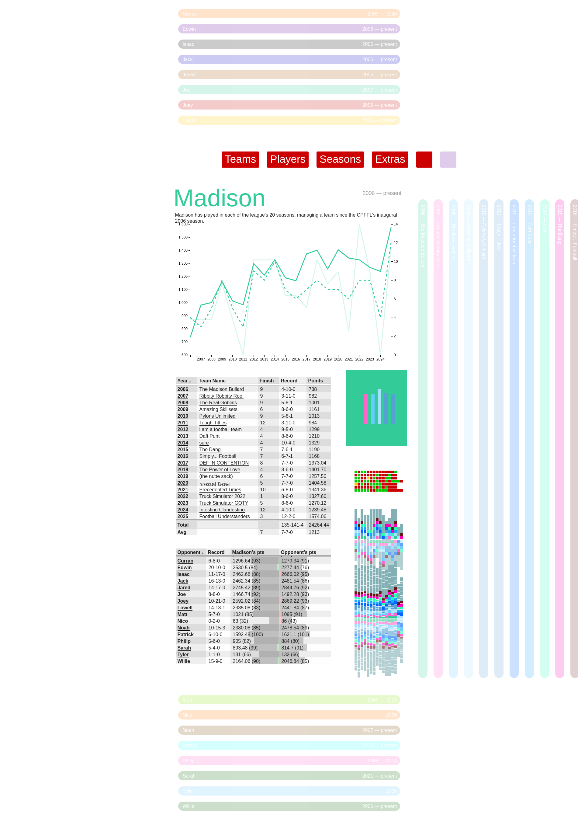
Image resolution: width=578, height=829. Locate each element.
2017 (183, 462)
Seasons (340, 159)
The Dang (210, 449)
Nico (183, 621)
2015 (183, 449)
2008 (183, 402)
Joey (183, 601)
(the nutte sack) (216, 476)
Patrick (186, 634)
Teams (240, 159)
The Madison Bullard (221, 389)
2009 (183, 409)
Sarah (184, 647)
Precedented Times (220, 489)
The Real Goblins (218, 402)
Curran (185, 560)
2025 (183, 516)
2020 (183, 483)
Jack (183, 580)
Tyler (183, 654)
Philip (184, 641)
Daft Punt (209, 436)
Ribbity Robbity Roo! (221, 396)
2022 (183, 496)
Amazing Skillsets (218, 409)
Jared (184, 587)
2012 (183, 429)
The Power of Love (219, 469)
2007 (183, 396)
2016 (183, 456)
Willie (184, 661)
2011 (183, 422)
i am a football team (220, 429)
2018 (183, 469)
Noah (184, 627)
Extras (390, 159)
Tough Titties (213, 422)
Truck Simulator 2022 (222, 496)
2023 (183, 503)
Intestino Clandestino (222, 509)
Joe (182, 594)
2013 (183, 436)
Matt (183, 614)
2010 (183, 416)
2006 (368, 193)
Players (288, 159)
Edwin (185, 567)
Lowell (185, 607)
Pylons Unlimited (217, 416)
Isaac (184, 574)
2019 (183, 476)
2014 (183, 442)
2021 (183, 489)
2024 (183, 509)
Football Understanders (224, 516)
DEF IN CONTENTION (224, 462)
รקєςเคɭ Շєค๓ (214, 484)
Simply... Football (218, 456)
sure (204, 442)
